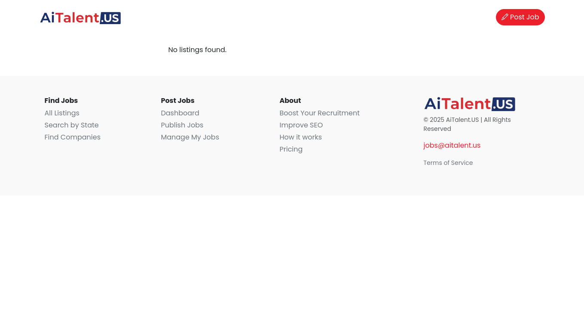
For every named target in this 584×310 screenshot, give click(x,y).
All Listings (62, 113)
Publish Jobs (182, 125)
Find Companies (73, 137)
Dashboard (180, 113)
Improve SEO (301, 125)
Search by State (72, 125)
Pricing (291, 149)
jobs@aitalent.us (452, 145)
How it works (300, 137)
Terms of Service (448, 162)
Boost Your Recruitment (319, 113)
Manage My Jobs (190, 137)
